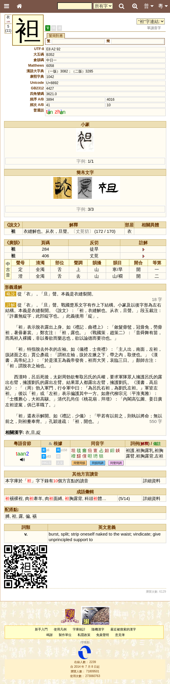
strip (75, 533)
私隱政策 (84, 635)
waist (126, 533)
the (117, 533)
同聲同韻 (79, 463)
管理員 (85, 642)
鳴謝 (49, 635)
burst (53, 533)
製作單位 (65, 635)
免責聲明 (102, 635)
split (65, 533)
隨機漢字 (98, 629)
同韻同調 (97, 463)
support (80, 539)
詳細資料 (151, 480)
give (156, 533)
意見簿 (120, 635)
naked (102, 533)
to (110, 533)
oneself (87, 533)
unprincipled (60, 539)
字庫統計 (79, 629)
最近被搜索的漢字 (123, 629)
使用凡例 (60, 629)
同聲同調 (116, 463)
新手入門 (41, 629)
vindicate (141, 533)
